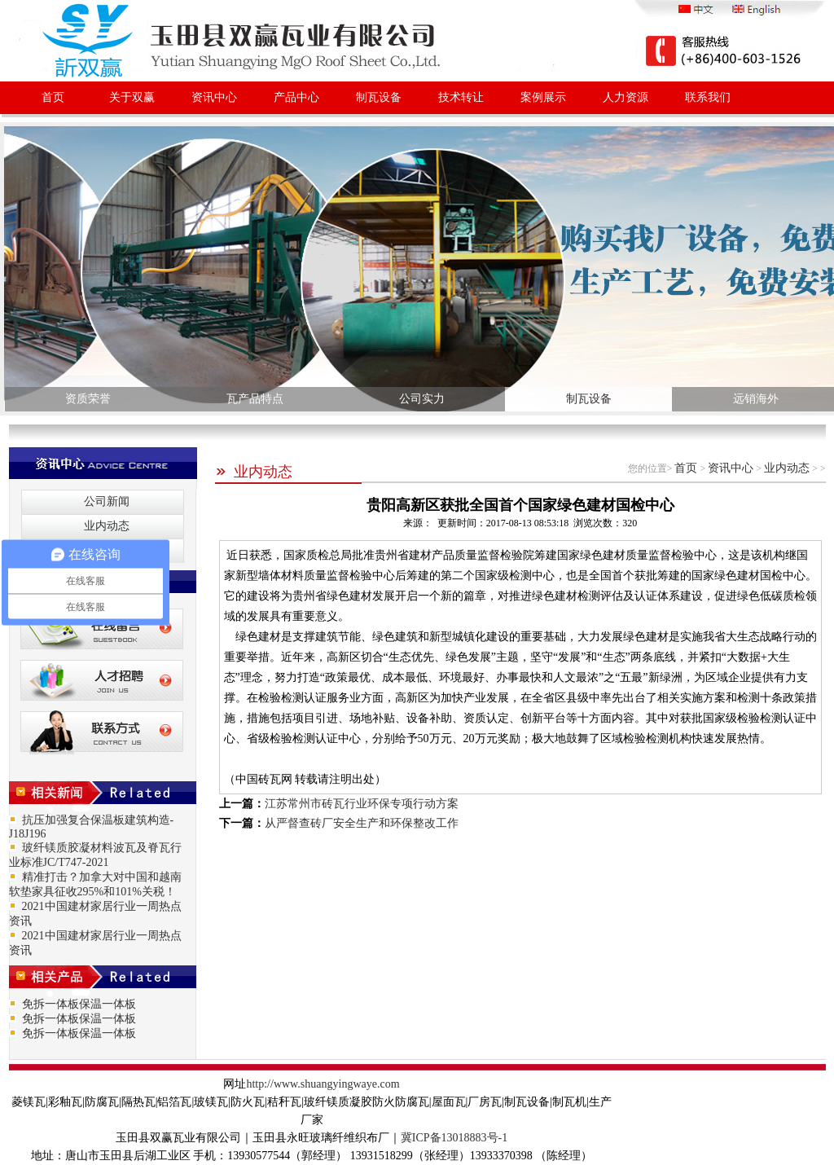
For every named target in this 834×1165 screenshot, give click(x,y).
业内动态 (253, 472)
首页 (53, 97)
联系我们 (708, 97)
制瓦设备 (379, 97)
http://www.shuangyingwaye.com (322, 1084)
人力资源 (625, 97)
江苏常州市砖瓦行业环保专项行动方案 (362, 804)
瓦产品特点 (254, 399)
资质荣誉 (88, 399)
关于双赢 (132, 97)
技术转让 (461, 97)
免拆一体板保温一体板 (79, 1004)
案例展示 (543, 97)
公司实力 (422, 399)
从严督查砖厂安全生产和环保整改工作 (362, 823)
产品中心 (296, 97)
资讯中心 (214, 97)
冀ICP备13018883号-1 (454, 1138)
